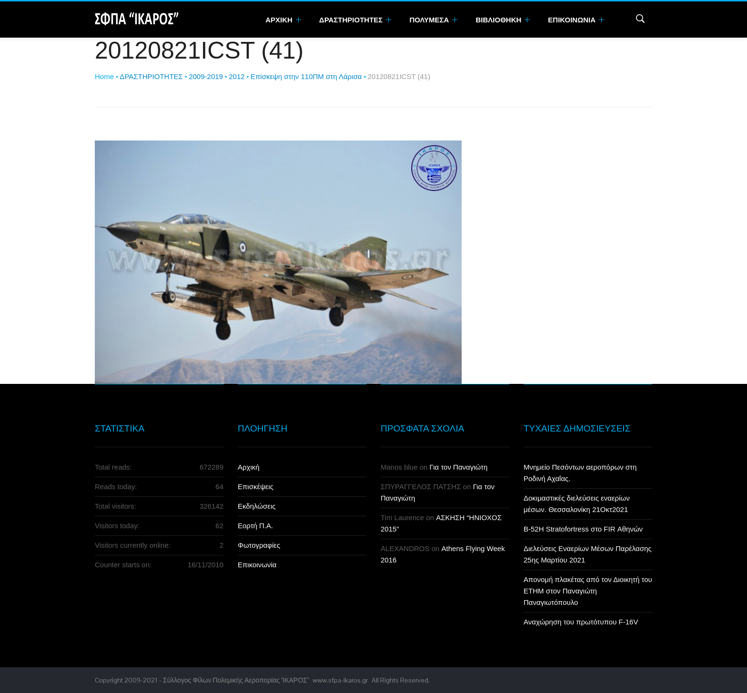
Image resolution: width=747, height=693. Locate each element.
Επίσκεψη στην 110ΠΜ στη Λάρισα (306, 76)
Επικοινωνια (576, 19)
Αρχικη (283, 19)
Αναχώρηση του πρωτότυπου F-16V (581, 622)
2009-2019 (206, 76)
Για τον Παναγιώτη (459, 467)
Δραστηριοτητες (355, 19)
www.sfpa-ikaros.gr (340, 680)
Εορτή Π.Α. (255, 526)
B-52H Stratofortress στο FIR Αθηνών (583, 529)
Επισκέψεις (255, 486)
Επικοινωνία (257, 565)
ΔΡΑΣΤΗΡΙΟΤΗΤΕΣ (151, 76)
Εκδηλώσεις (257, 506)
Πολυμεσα (433, 19)
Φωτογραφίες (259, 545)
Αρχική (249, 467)
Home (104, 76)
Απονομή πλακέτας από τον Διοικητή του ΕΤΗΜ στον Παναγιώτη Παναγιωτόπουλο (588, 590)
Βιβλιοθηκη (502, 19)
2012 (236, 76)
